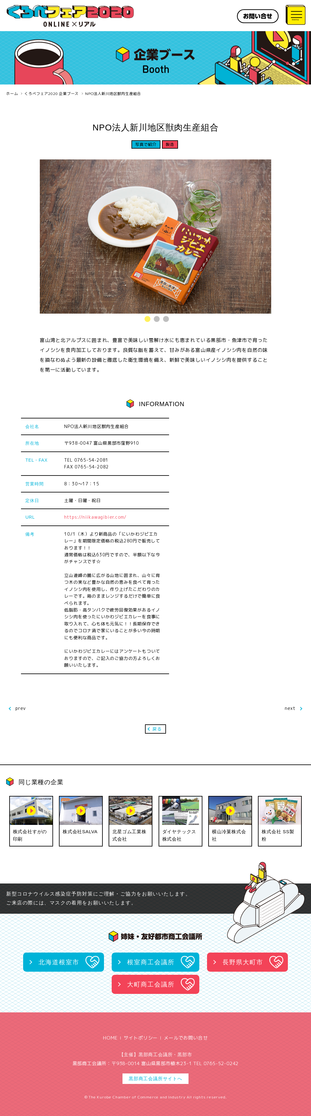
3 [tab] (165, 319)
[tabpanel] (155, 236)
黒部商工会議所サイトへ (155, 1078)
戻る (157, 729)
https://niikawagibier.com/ (95, 517)
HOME (110, 1038)
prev (20, 708)
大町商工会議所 (151, 984)
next (290, 708)
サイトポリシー (141, 1038)
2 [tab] (155, 319)
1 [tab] (146, 319)
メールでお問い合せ (186, 1038)
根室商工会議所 (151, 962)
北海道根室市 (59, 962)
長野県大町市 (242, 962)
